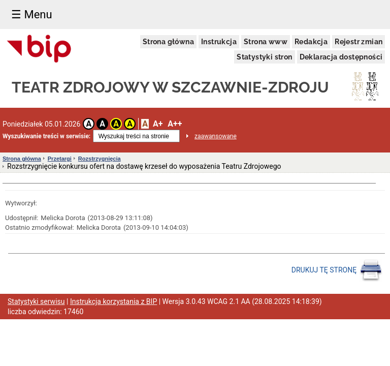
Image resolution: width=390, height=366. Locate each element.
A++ (175, 124)
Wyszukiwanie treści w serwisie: (46, 136)
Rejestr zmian (358, 42)
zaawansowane (215, 136)
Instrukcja (219, 42)
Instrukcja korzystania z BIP (113, 301)
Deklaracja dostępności (341, 57)
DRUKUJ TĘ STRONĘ (336, 270)
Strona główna (168, 42)
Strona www (265, 42)
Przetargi (60, 159)
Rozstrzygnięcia (99, 159)
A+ (157, 124)
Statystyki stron (264, 57)
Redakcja (311, 42)
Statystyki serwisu (36, 301)
